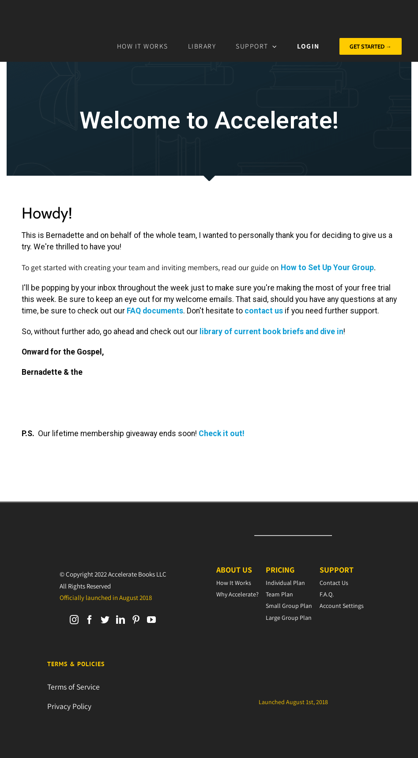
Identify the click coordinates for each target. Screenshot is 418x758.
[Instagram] (74, 619)
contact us (264, 310)
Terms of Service (73, 687)
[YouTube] (151, 619)
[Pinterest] (136, 619)
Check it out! (222, 433)
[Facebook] (89, 619)
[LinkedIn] (120, 619)
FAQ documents (155, 310)
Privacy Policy (69, 706)
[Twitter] (105, 619)
